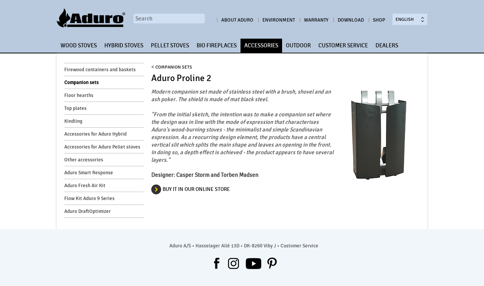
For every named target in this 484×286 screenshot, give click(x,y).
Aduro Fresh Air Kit (84, 186)
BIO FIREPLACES (217, 45)
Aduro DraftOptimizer (87, 211)
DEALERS (386, 45)
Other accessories (83, 160)
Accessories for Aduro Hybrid (95, 134)
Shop (379, 20)
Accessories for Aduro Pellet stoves (102, 147)
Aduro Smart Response (88, 173)
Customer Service (299, 246)
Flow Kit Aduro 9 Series (89, 198)
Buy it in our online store (196, 189)
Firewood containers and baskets (100, 70)
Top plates (75, 108)
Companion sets (81, 83)
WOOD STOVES (78, 45)
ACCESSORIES (261, 45)
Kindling (73, 121)
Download (351, 20)
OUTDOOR (298, 45)
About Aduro (237, 20)
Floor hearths (78, 95)
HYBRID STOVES (123, 45)
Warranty (316, 20)
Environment (278, 20)
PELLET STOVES (170, 45)
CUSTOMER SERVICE (343, 45)
